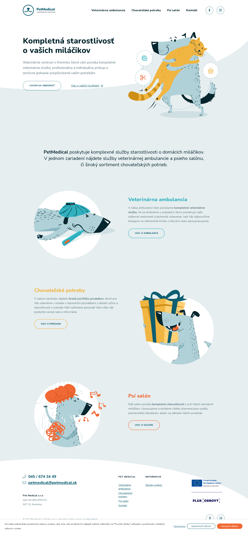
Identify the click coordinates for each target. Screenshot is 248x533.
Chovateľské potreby (125, 494)
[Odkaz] (39, 10)
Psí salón (123, 501)
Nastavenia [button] (179, 526)
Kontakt (122, 505)
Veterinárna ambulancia (124, 486)
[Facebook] (209, 10)
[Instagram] (220, 10)
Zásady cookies (153, 485)
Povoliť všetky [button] (229, 526)
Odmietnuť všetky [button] (201, 526)
